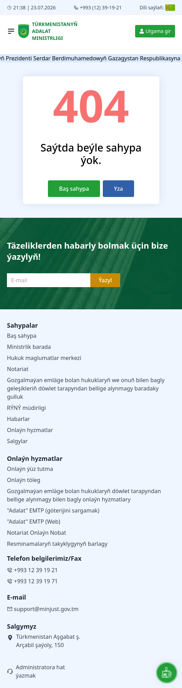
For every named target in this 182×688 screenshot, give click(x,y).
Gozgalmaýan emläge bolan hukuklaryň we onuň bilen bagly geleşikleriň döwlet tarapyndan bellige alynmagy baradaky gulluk (86, 388)
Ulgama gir (155, 31)
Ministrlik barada (29, 347)
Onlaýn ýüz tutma (30, 469)
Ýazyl (105, 280)
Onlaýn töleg (23, 480)
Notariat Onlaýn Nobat (36, 532)
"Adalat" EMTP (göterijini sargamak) (53, 510)
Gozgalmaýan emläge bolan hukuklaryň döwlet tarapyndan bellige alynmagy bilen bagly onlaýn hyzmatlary (84, 495)
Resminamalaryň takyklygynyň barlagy (57, 544)
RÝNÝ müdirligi (26, 408)
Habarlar (18, 419)
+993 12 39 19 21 (32, 570)
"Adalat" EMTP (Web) (33, 521)
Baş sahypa (74, 188)
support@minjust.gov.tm (42, 609)
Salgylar (17, 441)
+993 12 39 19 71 (32, 581)
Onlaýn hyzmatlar (30, 430)
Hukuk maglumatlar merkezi (44, 358)
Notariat (17, 369)
